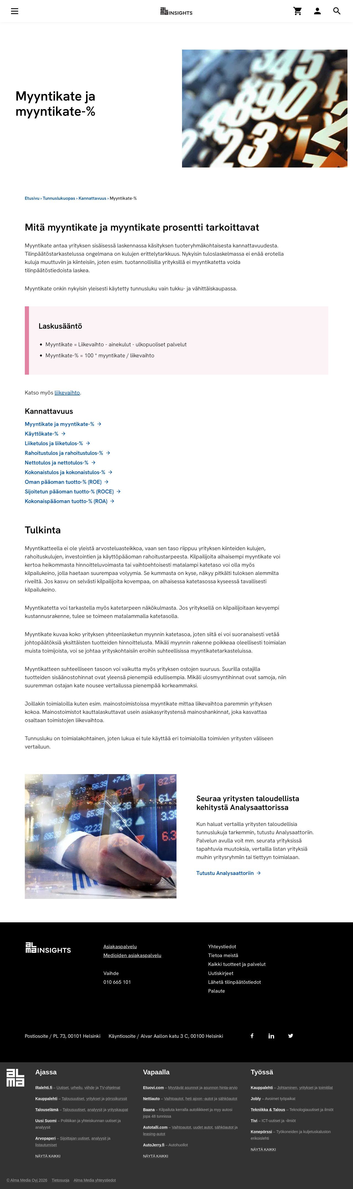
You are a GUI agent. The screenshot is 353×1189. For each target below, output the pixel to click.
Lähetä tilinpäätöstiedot (234, 982)
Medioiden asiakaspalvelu (132, 955)
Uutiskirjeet (220, 973)
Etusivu (32, 198)
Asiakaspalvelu (120, 946)
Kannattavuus (92, 198)
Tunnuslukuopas (59, 198)
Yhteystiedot (222, 946)
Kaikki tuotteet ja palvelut (237, 964)
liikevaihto (67, 392)
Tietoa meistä (223, 955)
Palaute (216, 991)
